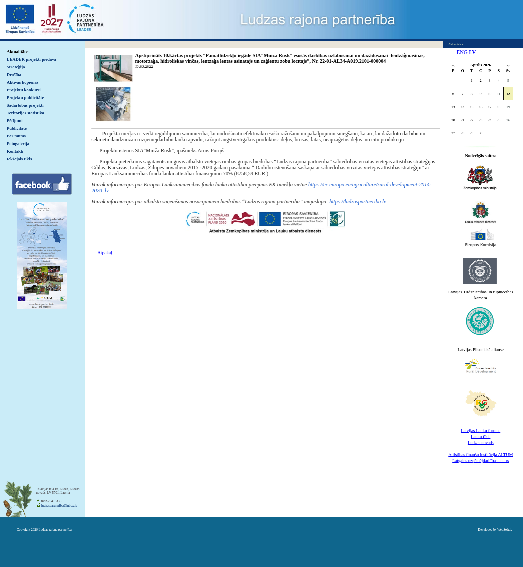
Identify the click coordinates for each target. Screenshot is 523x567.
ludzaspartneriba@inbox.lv (58, 505)
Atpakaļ (104, 252)
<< (453, 65)
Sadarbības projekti (25, 105)
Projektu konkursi (24, 89)
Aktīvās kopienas (22, 82)
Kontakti (15, 151)
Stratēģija (16, 66)
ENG (462, 52)
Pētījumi (15, 120)
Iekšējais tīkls (19, 158)
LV (472, 52)
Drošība (14, 74)
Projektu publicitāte (25, 97)
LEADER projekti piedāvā (31, 59)
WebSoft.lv (504, 529)
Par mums (16, 135)
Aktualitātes (18, 51)
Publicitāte (17, 128)
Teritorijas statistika (25, 112)
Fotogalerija (18, 143)
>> (508, 65)
